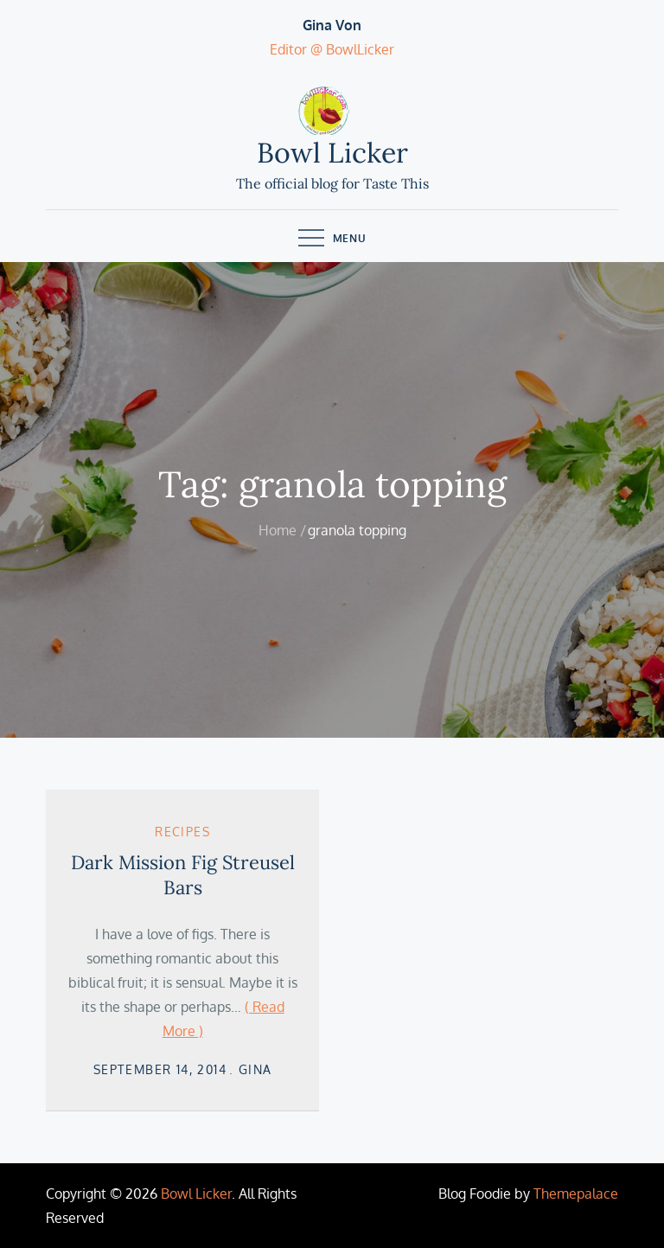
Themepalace (575, 1193)
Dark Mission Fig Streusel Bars (183, 874)
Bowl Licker (332, 152)
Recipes (182, 831)
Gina (255, 1069)
